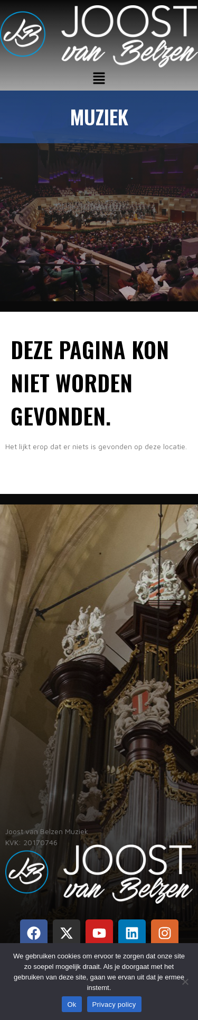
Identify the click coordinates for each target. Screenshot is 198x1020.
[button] (98, 78)
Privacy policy (114, 1004)
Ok (71, 1004)
